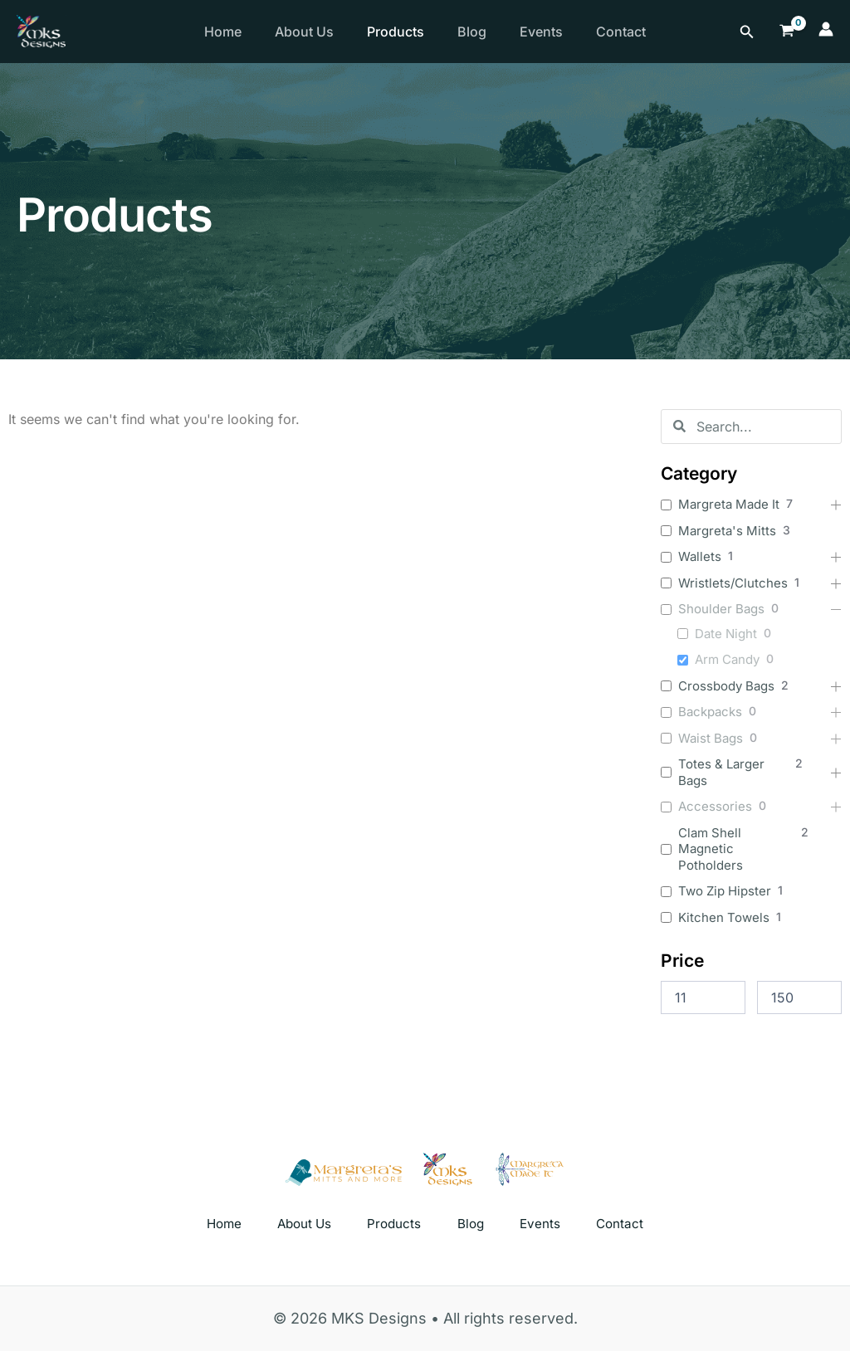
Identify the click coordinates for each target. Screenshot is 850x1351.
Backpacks (710, 711)
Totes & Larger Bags (721, 772)
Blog (495, 31)
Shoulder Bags (721, 609)
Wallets (699, 556)
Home (226, 31)
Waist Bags (710, 738)
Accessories (715, 806)
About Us (314, 31)
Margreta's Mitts (727, 531)
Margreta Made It (728, 504)
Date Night (726, 633)
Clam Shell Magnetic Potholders (710, 849)
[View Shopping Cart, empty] (787, 31)
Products (412, 31)
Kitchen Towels (723, 917)
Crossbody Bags (726, 686)
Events (571, 31)
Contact (657, 31)
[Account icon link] (825, 31)
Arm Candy (727, 659)
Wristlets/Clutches (733, 583)
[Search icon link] (747, 32)
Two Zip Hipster (724, 891)
